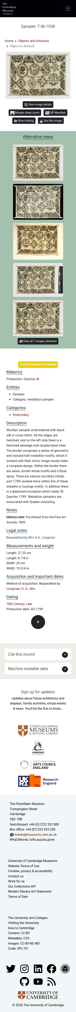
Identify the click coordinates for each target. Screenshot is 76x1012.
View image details (38, 104)
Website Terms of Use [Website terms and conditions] (24, 866)
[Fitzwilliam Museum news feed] (51, 981)
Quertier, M (31, 379)
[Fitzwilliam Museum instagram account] (25, 968)
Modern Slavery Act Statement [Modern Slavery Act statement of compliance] (30, 891)
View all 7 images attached (38, 341)
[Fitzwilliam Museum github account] (25, 981)
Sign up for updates (38, 691)
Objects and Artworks (33, 41)
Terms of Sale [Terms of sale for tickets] (18, 897)
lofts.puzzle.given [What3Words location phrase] (42, 840)
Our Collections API (22, 886)
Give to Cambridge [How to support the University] (21, 928)
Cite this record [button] (21, 654)
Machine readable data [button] (28, 668)
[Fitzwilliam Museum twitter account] (11, 968)
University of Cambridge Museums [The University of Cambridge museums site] (32, 861)
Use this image (51, 120)
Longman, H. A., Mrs (20, 589)
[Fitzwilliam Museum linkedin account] (52, 968)
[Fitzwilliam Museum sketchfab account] (65, 968)
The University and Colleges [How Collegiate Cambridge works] (28, 918)
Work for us (16, 881)
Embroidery (21, 415)
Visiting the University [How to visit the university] (23, 923)
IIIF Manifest (55, 113)
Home (9, 41)
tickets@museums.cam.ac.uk (35, 835)
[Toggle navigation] (68, 9)
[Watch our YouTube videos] (38, 981)
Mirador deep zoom (24, 113)
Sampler (19, 394)
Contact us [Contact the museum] (16, 876)
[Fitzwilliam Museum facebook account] (38, 968)
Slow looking (24, 120)
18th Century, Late (19, 604)
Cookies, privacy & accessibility (30, 871)
